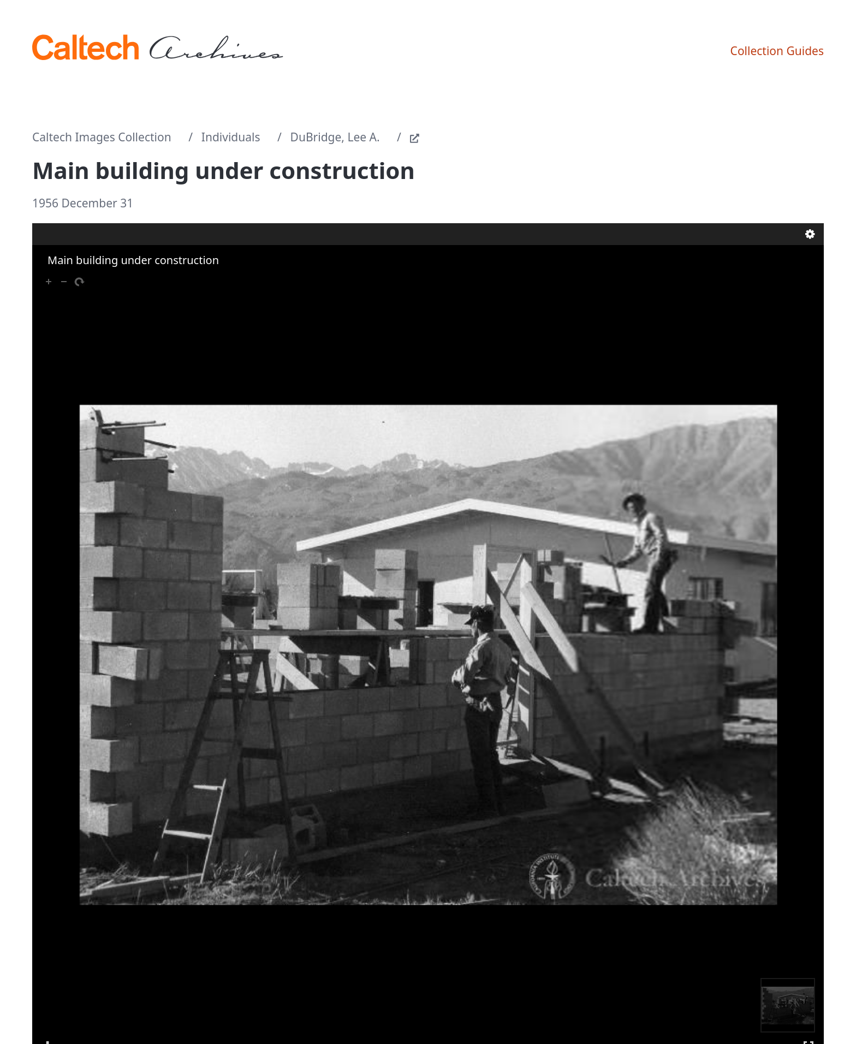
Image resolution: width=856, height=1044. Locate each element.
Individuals (230, 137)
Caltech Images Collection (101, 137)
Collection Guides (777, 50)
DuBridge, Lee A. (335, 137)
